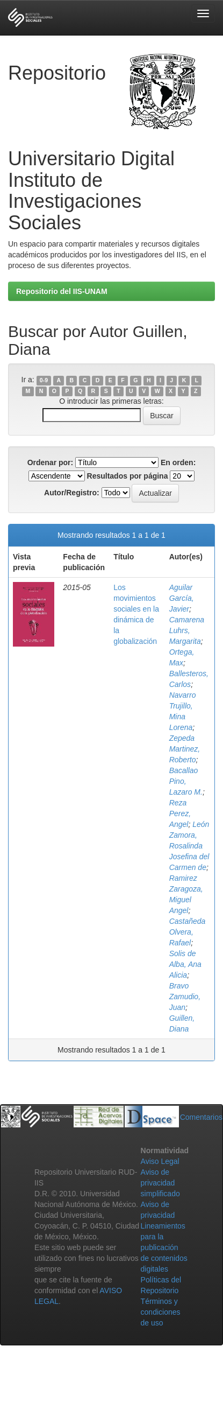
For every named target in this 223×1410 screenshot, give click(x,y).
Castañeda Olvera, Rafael (187, 932)
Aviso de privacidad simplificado (160, 1183)
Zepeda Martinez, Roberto (184, 749)
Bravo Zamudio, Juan (184, 996)
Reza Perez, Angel (180, 813)
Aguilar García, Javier (181, 598)
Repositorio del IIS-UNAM (61, 291)
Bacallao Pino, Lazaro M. (186, 781)
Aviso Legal (160, 1161)
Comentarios (201, 1117)
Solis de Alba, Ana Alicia (185, 964)
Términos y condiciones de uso (161, 1312)
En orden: (178, 462)
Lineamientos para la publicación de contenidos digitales (164, 1247)
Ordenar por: (50, 462)
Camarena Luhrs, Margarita (186, 630)
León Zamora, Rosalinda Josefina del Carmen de (189, 846)
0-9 (44, 380)
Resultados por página (127, 476)
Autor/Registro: (71, 492)
